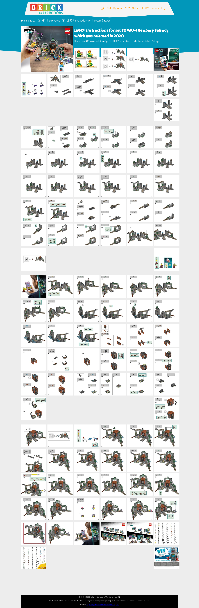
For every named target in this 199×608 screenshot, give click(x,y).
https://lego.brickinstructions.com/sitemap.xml (103, 605)
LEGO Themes (150, 8)
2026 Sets (131, 8)
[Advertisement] (100, 111)
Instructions (53, 20)
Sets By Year (114, 8)
